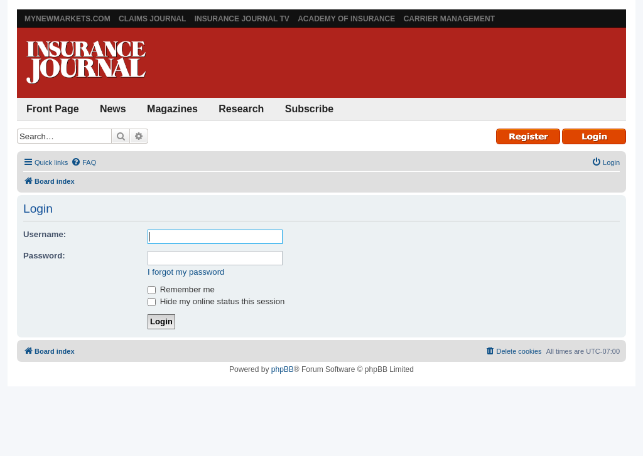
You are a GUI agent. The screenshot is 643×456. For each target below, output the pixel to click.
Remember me (181, 289)
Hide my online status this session (216, 301)
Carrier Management (449, 18)
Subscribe (309, 108)
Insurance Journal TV (242, 18)
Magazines (172, 108)
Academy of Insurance (346, 18)
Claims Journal (152, 18)
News (113, 108)
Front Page (52, 108)
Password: (44, 255)
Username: (44, 234)
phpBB (282, 369)
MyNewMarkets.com (67, 18)
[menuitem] (83, 162)
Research (241, 108)
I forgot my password (186, 272)
